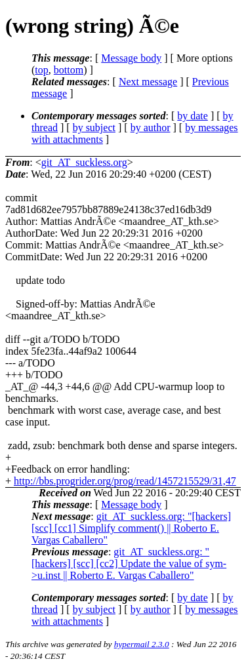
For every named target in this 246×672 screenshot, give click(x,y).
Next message (148, 81)
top (41, 69)
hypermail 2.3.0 (141, 644)
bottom (68, 69)
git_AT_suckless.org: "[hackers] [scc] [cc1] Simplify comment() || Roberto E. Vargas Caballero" (131, 528)
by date (192, 115)
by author (151, 127)
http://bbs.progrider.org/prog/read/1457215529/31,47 (125, 480)
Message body (131, 58)
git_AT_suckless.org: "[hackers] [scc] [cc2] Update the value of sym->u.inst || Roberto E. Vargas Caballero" (128, 563)
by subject (94, 127)
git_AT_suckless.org (84, 162)
